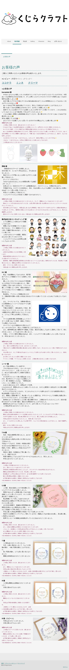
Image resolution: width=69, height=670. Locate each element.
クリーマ (33, 82)
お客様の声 (6, 57)
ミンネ (19, 82)
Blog (49, 41)
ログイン (65, 667)
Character (41, 41)
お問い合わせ (58, 41)
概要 (2, 663)
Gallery (32, 41)
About (9, 41)
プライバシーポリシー (11, 663)
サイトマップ (21, 663)
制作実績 (16, 41)
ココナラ (7, 82)
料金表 (25, 41)
